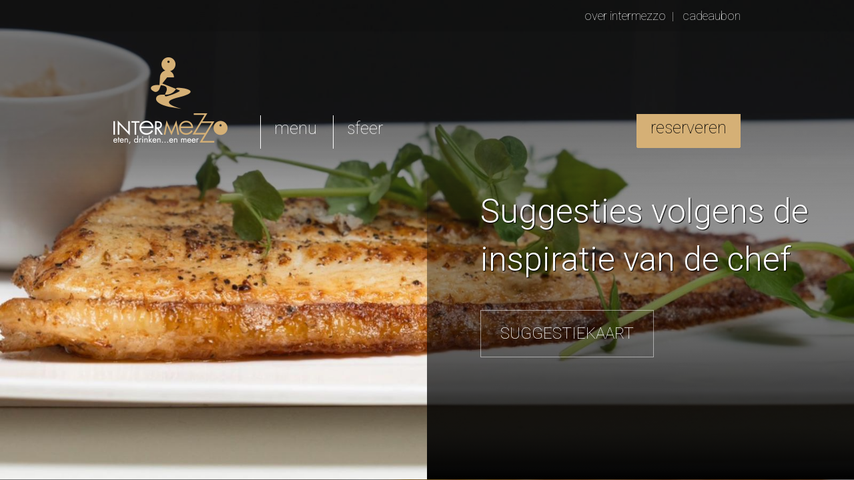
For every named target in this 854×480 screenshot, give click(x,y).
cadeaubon (712, 16)
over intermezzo (625, 16)
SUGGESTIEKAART (567, 333)
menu (295, 128)
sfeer (365, 128)
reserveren (689, 127)
